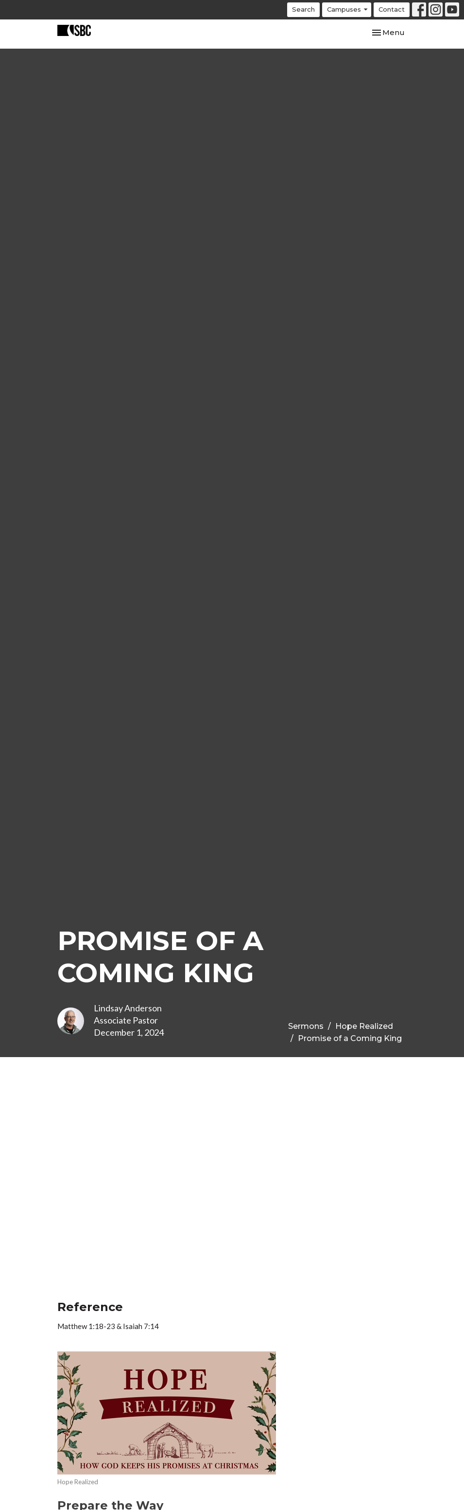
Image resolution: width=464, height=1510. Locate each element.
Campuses (348, 9)
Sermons (306, 1026)
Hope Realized (364, 1026)
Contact (391, 9)
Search (303, 9)
